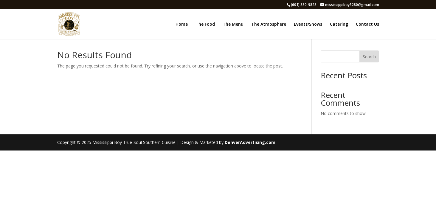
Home (182, 24)
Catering (339, 24)
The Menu (233, 24)
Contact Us (367, 24)
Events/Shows (308, 24)
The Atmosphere (268, 24)
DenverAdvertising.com (250, 142)
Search (369, 56)
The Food (205, 24)
